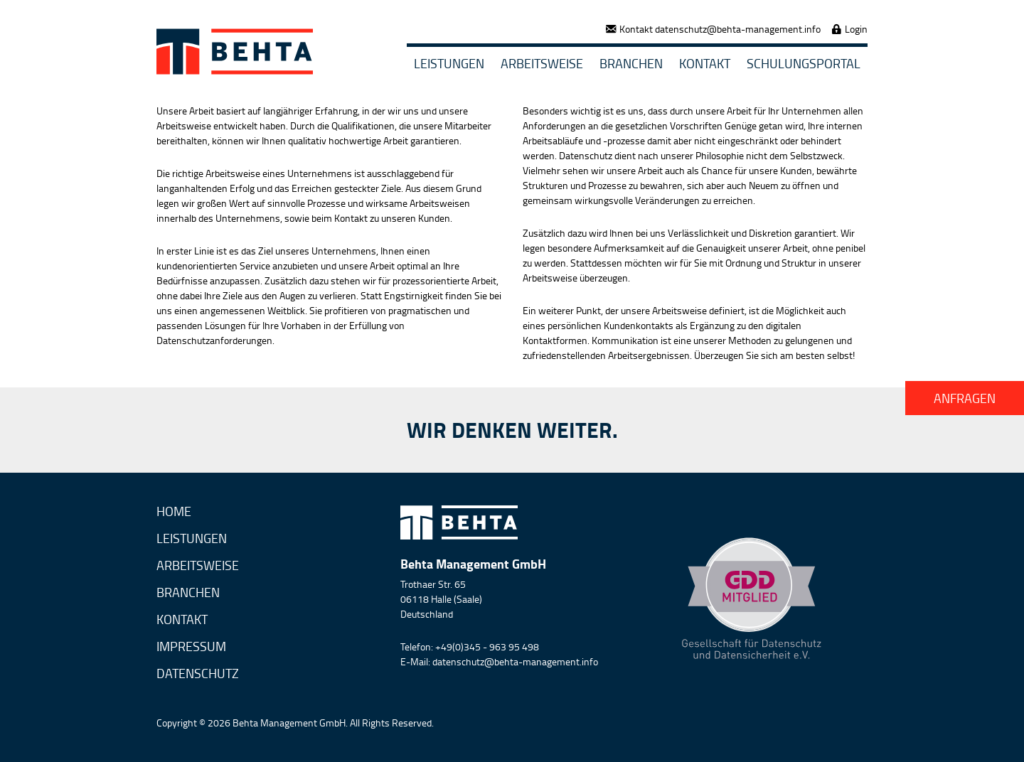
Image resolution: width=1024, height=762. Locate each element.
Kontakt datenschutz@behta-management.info (720, 29)
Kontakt (704, 63)
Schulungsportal (803, 63)
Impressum (191, 647)
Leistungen (449, 63)
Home (173, 512)
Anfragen (965, 398)
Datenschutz (197, 674)
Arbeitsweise (542, 63)
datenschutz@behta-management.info (515, 661)
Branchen (631, 63)
